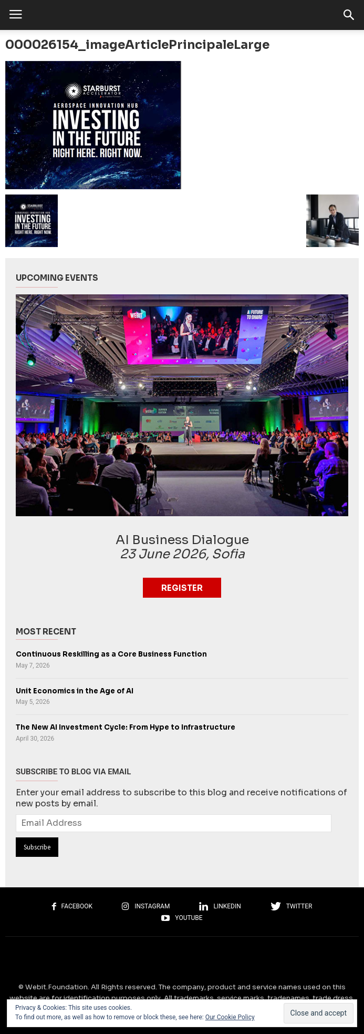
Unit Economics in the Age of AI (74, 691)
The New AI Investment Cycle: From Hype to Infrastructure (125, 727)
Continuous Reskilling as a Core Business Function (111, 654)
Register (182, 588)
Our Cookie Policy (230, 1017)
